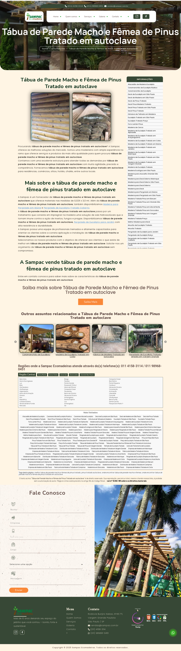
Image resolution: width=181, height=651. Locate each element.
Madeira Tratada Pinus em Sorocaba (143, 210)
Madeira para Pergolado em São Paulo (144, 195)
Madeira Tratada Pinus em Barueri (142, 198)
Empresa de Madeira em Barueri (142, 462)
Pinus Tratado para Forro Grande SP (85, 440)
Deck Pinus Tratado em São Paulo (142, 107)
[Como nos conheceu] (46, 564)
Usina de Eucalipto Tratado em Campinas (86, 465)
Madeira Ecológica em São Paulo (142, 170)
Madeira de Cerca (135, 127)
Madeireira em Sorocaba (96, 467)
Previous (15, 342)
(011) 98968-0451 (93, 6)
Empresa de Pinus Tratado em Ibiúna (38, 454)
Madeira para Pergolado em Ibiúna (142, 192)
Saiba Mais (90, 301)
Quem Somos (73, 617)
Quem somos (71, 16)
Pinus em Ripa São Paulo (150, 438)
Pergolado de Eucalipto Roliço (140, 235)
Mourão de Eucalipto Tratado (140, 225)
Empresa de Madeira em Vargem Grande (35, 459)
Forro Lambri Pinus (135, 124)
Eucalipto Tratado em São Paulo (141, 117)
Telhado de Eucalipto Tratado (114, 446)
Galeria (102, 16)
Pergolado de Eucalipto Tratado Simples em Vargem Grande (73, 454)
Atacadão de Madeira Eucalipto (141, 84)
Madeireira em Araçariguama (61, 459)
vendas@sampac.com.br (116, 6)
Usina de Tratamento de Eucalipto (138, 446)
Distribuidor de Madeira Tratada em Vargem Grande (108, 448)
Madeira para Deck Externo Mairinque (143, 179)
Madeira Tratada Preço (137, 218)
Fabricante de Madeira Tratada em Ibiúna (106, 451)
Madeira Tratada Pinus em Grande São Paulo (144, 203)
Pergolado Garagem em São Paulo (128, 438)
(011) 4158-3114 (74, 6)
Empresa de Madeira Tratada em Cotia (139, 467)
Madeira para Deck (136, 189)
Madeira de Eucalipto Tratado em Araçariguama (142, 136)
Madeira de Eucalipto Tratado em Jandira (142, 148)
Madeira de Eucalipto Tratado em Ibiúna (144, 144)
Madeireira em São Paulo (115, 467)
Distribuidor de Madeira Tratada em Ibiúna (74, 448)
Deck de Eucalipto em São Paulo (141, 94)
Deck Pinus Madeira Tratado (139, 104)
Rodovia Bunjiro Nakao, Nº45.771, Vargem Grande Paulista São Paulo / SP (105, 618)
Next (165, 342)
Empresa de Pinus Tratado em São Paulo (141, 454)
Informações (58, 49)
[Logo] (37, 611)
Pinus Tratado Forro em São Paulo (43, 440)
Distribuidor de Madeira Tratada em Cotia (43, 448)
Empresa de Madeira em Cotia (114, 459)
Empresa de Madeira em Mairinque (140, 448)
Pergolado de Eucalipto (88, 438)
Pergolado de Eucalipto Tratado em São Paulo (144, 244)
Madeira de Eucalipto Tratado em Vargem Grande (142, 163)
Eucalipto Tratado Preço (138, 121)
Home (56, 16)
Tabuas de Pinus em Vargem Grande (89, 446)
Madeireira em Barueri (110, 465)
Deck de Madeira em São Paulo (141, 97)
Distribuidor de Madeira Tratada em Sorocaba (58, 456)
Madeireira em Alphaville (31, 456)
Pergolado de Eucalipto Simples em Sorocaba (113, 462)
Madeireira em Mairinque (115, 456)
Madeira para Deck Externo (139, 185)
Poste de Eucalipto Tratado (108, 440)
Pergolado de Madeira (106, 438)
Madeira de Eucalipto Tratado (140, 167)
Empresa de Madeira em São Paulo (40, 467)
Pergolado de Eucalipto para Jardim (94, 222)
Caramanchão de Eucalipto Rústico (142, 87)
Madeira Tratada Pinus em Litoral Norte (144, 207)
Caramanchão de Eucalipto (139, 91)
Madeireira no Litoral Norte (63, 462)
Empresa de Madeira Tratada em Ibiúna (45, 451)
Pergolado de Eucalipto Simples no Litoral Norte (143, 459)
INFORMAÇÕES (145, 79)
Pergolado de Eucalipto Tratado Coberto (66, 207)
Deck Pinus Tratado (136, 111)
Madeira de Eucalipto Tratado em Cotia (144, 140)
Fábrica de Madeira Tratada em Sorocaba (90, 456)
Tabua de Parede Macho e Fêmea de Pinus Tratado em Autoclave (128, 443)
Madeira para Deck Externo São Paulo (143, 182)
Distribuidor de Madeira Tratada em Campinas (136, 465)
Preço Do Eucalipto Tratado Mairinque (43, 443)
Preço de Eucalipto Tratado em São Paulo (135, 440)
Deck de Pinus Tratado (137, 101)
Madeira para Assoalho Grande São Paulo (143, 175)
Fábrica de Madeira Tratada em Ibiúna (136, 451)
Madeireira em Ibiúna (36, 465)
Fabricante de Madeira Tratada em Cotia (76, 451)
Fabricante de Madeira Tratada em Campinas (69, 467)
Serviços (88, 16)
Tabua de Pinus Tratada (67, 446)
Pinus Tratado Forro (64, 440)
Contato (115, 16)
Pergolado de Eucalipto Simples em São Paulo (142, 456)
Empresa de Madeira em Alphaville (39, 462)
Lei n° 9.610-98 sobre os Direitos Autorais (127, 481)
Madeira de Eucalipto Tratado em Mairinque (142, 153)
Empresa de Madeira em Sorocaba (58, 465)
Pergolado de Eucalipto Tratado (141, 248)
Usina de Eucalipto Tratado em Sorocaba (87, 459)
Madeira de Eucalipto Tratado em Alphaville (142, 132)
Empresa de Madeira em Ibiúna (85, 462)
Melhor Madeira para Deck (139, 222)
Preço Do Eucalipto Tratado (68, 443)
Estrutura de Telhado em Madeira (142, 114)
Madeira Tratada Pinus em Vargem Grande (142, 214)
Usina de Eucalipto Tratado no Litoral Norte (111, 454)
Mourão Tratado (134, 228)
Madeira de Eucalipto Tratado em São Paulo (143, 158)
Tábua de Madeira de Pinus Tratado (92, 443)
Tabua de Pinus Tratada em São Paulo (44, 446)
